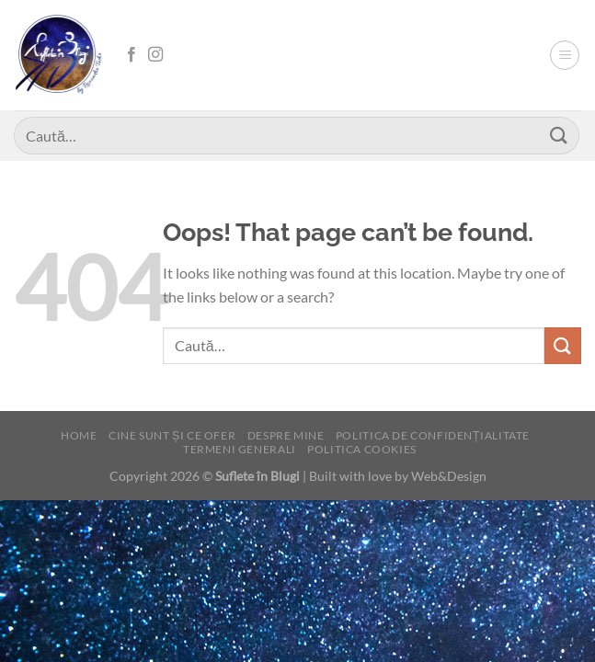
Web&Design (448, 476)
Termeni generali (239, 449)
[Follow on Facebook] (131, 55)
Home (79, 435)
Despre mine (286, 435)
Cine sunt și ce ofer (172, 435)
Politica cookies (362, 449)
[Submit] (559, 136)
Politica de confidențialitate (433, 435)
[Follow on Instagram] (155, 55)
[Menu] (564, 55)
